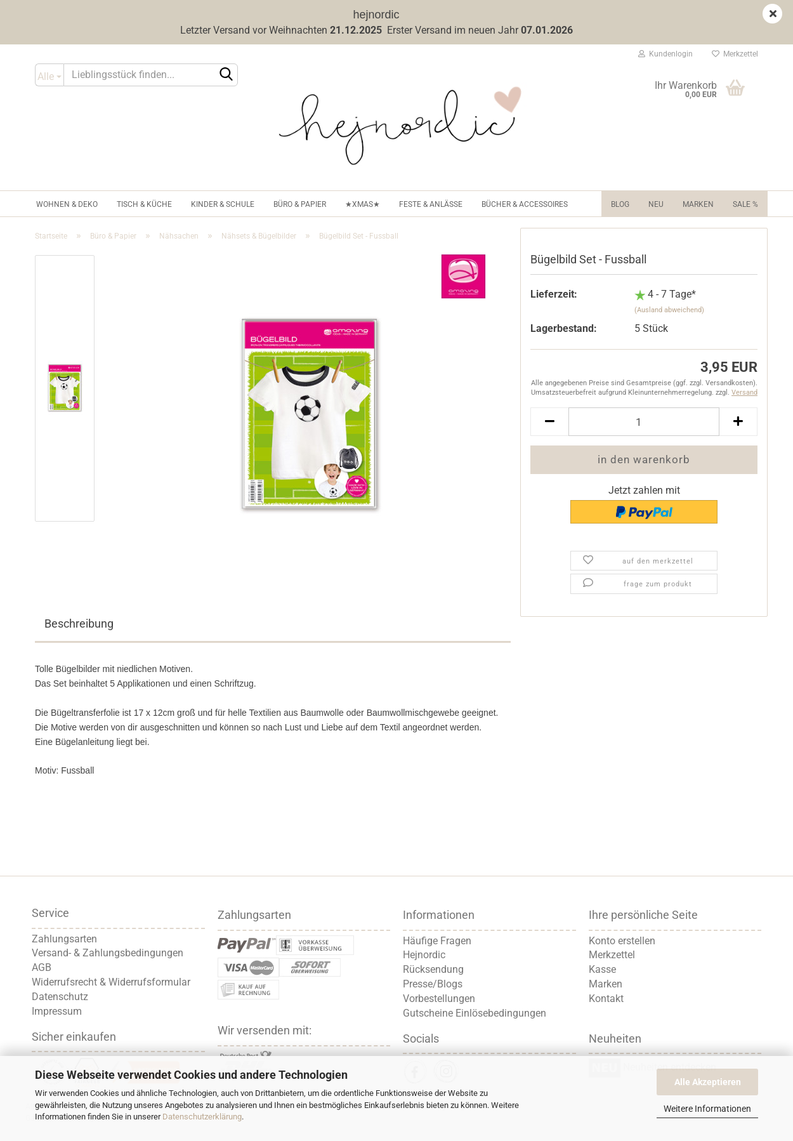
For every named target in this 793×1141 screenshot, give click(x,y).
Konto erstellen (622, 941)
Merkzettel (735, 53)
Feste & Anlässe (430, 204)
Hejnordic (424, 955)
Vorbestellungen (439, 999)
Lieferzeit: (553, 294)
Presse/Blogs (432, 984)
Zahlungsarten (64, 939)
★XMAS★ (362, 204)
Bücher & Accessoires (525, 204)
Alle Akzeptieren (707, 1082)
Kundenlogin (665, 53)
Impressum (57, 1011)
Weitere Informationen (707, 1109)
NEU (656, 204)
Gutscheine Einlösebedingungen (474, 1013)
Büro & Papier (299, 204)
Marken (698, 204)
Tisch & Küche (144, 204)
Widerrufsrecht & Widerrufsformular (111, 982)
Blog (620, 204)
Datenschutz (60, 997)
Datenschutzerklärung (202, 1116)
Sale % (745, 204)
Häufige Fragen (437, 941)
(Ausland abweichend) (669, 310)
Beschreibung (79, 623)
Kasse (602, 969)
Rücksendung (433, 969)
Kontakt (606, 999)
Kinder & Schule (222, 204)
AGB (41, 967)
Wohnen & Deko (67, 204)
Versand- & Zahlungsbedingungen (107, 953)
